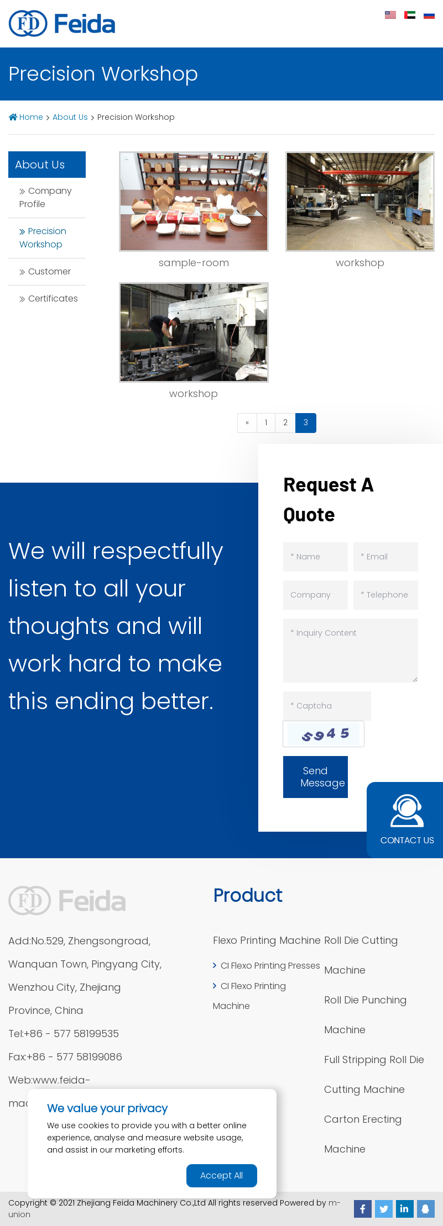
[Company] (315, 595)
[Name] (315, 557)
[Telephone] (385, 595)
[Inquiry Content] (350, 651)
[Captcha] (327, 706)
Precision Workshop (42, 238)
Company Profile (45, 197)
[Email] (385, 557)
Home (31, 117)
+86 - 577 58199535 (71, 1033)
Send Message (322, 777)
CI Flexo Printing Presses (270, 965)
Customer (49, 271)
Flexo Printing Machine (267, 940)
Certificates (53, 298)
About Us (70, 117)
